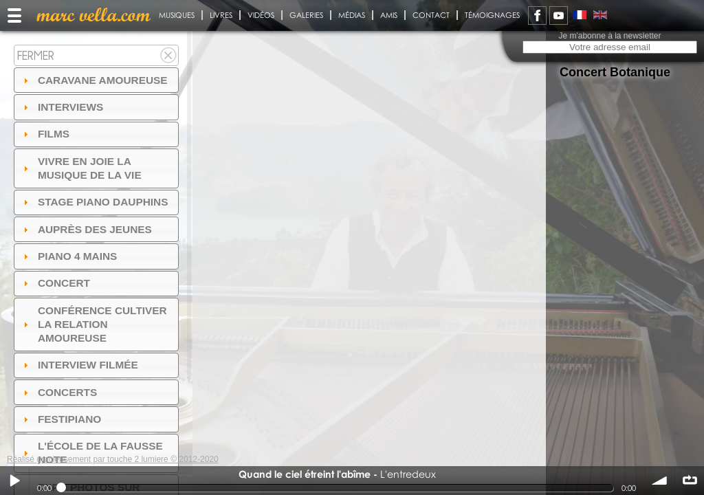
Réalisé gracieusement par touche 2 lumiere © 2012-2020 (113, 459)
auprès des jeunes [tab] (86, 229)
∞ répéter (689, 480)
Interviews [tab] (62, 107)
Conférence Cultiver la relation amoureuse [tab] (93, 324)
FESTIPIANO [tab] (61, 419)
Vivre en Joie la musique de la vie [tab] (81, 168)
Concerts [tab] (59, 392)
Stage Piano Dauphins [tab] (94, 202)
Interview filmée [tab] (79, 365)
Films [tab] (44, 134)
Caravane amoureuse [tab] (94, 80)
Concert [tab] (55, 283)
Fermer (35, 55)
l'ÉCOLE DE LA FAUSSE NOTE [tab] (91, 452)
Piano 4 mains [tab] (69, 256)
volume (660, 480)
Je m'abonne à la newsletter (609, 36)
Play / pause (14, 480)
